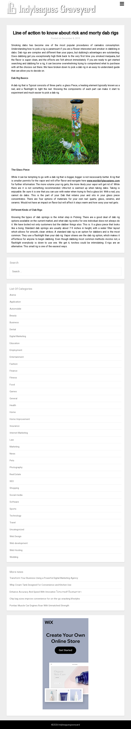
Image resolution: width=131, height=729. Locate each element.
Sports (13, 508)
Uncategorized (17, 529)
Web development (19, 543)
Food (12, 384)
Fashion (14, 364)
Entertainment (17, 357)
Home (13, 412)
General (13, 398)
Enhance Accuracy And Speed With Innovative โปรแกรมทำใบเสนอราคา (45, 591)
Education (15, 343)
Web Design (15, 536)
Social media (16, 495)
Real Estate (15, 474)
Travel (13, 522)
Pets (12, 460)
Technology (15, 515)
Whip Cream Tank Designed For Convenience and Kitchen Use (40, 585)
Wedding (14, 557)
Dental (13, 329)
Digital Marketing (18, 336)
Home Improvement (20, 419)
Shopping (14, 488)
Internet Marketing (19, 432)
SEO (12, 481)
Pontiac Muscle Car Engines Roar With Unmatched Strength (39, 605)
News (12, 453)
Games (13, 391)
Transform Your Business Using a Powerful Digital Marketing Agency (44, 578)
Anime (13, 295)
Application (15, 301)
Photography (16, 467)
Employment (16, 350)
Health (13, 405)
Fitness (13, 377)
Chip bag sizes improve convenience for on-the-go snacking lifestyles (45, 598)
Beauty (13, 315)
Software (14, 501)
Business (14, 322)
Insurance (15, 426)
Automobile (15, 308)
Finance (13, 370)
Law (12, 439)
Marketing (14, 446)
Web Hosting (16, 550)
